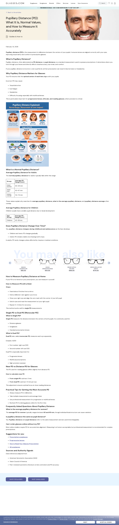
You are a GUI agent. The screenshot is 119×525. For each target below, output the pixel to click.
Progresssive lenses (17, 440)
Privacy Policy (52, 519)
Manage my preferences (11, 522)
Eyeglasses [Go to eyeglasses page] (33, 3)
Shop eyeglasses (16, 479)
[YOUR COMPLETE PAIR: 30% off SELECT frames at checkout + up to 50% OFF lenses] (59, 8)
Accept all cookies (106, 522)
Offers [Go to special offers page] (58, 3)
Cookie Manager (98, 519)
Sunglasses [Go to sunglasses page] (43, 3)
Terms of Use (63, 519)
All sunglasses (15, 447)
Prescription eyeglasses (19, 437)
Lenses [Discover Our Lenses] (73, 3)
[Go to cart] (114, 3)
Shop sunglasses (38, 479)
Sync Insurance (83, 3)
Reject (85, 522)
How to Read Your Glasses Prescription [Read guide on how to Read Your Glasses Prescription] (24, 444)
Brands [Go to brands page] (51, 3)
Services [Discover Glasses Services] (65, 3)
